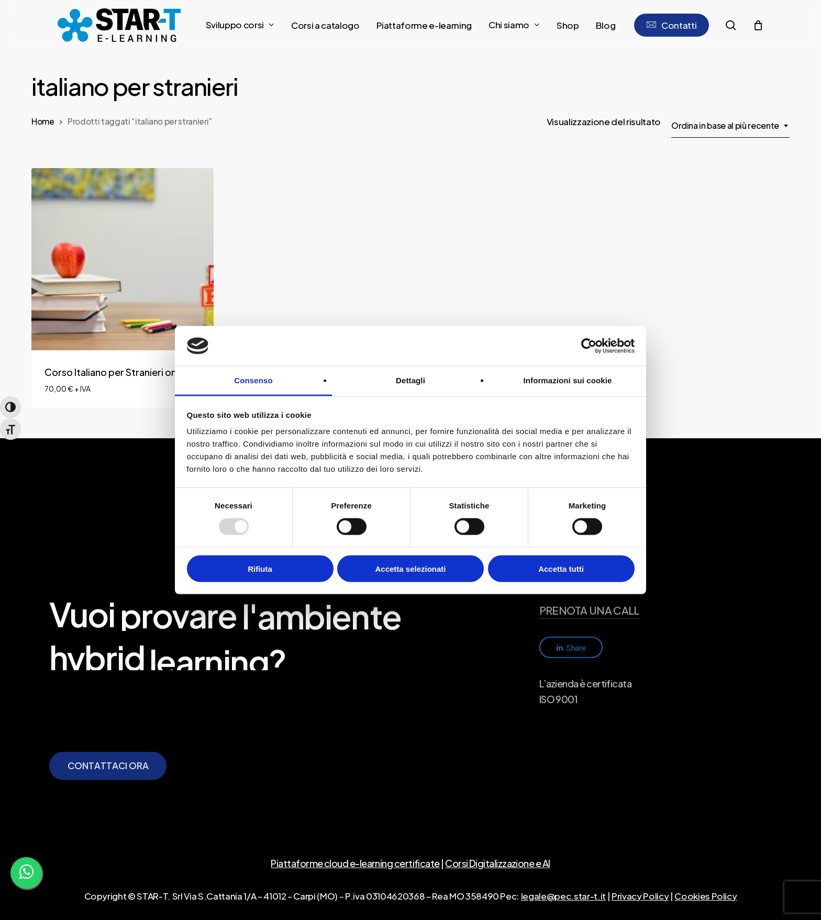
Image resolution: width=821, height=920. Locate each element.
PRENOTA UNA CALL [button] (589, 649)
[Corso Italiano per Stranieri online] (122, 259)
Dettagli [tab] (410, 380)
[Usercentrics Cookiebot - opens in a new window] (589, 345)
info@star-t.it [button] (570, 620)
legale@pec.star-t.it (563, 896)
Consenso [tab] (253, 380)
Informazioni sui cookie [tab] (568, 380)
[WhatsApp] (26, 873)
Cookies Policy (705, 896)
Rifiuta (260, 568)
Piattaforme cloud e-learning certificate (355, 863)
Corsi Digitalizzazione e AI (497, 863)
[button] (108, 791)
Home (42, 121)
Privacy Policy (640, 896)
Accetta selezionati (410, 568)
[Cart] (757, 25)
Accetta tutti (561, 568)
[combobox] (730, 125)
